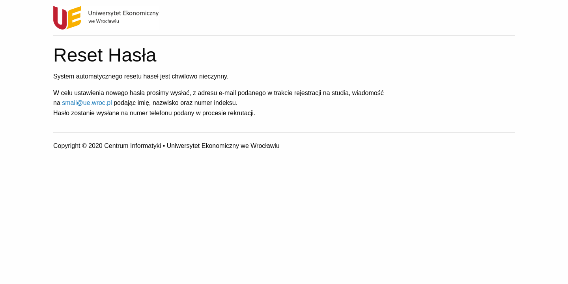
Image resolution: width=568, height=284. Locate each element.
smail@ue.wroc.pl (87, 102)
